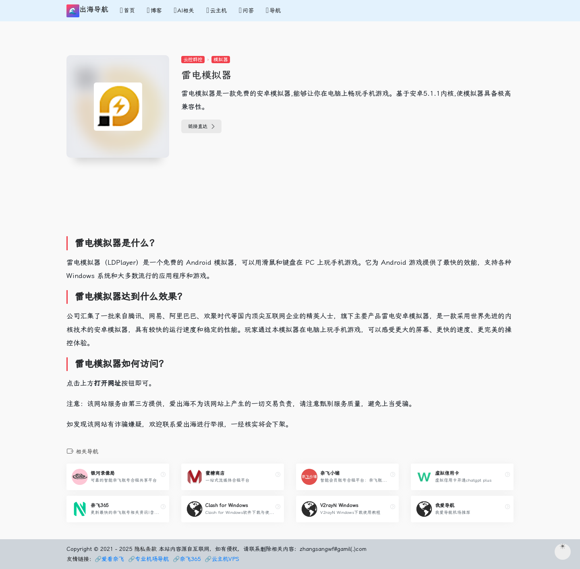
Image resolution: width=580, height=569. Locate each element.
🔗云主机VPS (222, 559)
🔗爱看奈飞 (109, 559)
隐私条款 (145, 549)
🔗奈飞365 (187, 559)
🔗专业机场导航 (148, 559)
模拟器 (220, 59)
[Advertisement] (215, 210)
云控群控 (193, 59)
